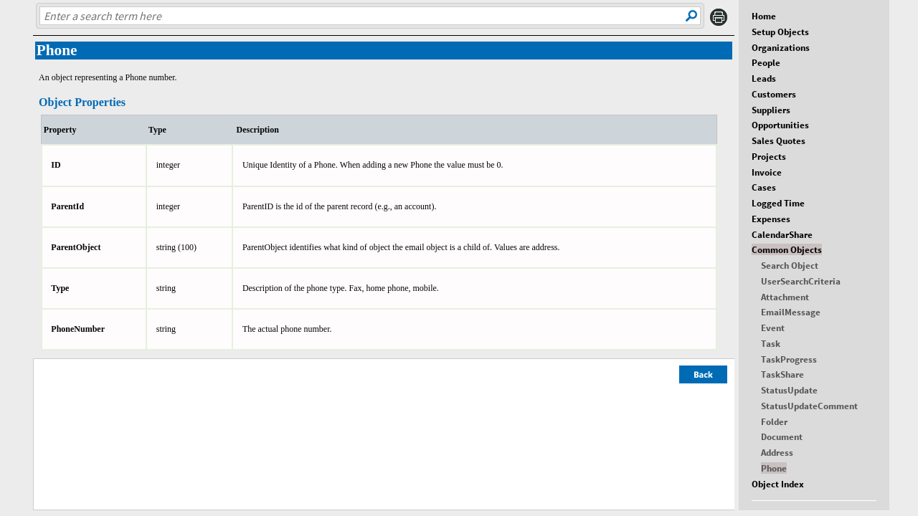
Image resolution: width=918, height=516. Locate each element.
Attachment (785, 296)
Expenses (771, 218)
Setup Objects (780, 31)
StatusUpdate (789, 390)
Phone (774, 468)
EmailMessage (790, 311)
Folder (774, 421)
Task (770, 343)
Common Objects (787, 249)
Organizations (781, 47)
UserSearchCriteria (801, 281)
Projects (769, 156)
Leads (764, 78)
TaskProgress (789, 359)
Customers (774, 94)
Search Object (789, 265)
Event (773, 327)
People (766, 62)
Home (764, 16)
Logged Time (778, 203)
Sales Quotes (778, 140)
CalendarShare (782, 234)
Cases (764, 187)
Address (777, 452)
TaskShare (782, 374)
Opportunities (780, 124)
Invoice (767, 172)
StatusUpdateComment (809, 405)
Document (782, 436)
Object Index (778, 483)
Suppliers (771, 109)
